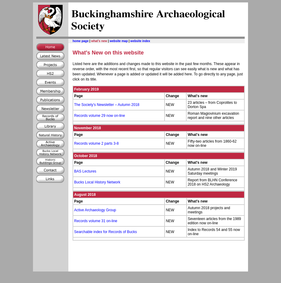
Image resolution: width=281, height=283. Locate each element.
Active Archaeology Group (95, 210)
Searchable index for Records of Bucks (105, 232)
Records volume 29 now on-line (99, 116)
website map (118, 41)
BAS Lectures (85, 171)
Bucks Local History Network (97, 182)
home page (81, 41)
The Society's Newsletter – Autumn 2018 (106, 105)
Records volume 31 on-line (95, 221)
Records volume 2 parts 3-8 (96, 143)
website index (140, 41)
